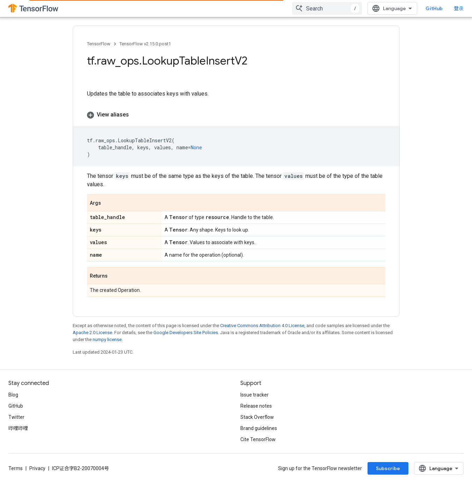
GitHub (434, 8)
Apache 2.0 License (92, 332)
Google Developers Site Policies (185, 332)
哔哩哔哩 (18, 428)
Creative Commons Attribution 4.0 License (262, 325)
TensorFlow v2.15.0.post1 (145, 43)
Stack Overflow (257, 417)
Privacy (37, 468)
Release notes (256, 406)
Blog (13, 395)
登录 (459, 8)
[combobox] (327, 8)
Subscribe (388, 468)
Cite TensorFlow (258, 439)
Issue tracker (254, 395)
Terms (15, 468)
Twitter (16, 417)
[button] (236, 115)
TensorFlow (98, 43)
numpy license (107, 339)
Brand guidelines (258, 428)
